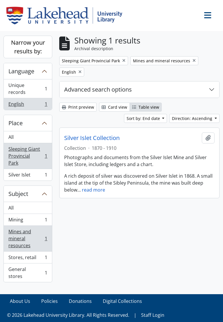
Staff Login (152, 315)
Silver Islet (27, 176)
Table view (145, 107)
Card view (114, 107)
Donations (80, 301)
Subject (18, 194)
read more (93, 190)
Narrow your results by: (28, 47)
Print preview (78, 107)
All (11, 137)
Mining (27, 221)
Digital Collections (122, 301)
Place (15, 123)
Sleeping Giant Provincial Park (27, 156)
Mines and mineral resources (27, 238)
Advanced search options (98, 89)
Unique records (27, 88)
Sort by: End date (144, 118)
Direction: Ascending (192, 118)
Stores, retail (27, 258)
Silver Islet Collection (92, 137)
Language (21, 71)
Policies (49, 301)
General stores (27, 272)
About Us (20, 301)
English (27, 105)
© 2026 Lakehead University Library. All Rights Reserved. (68, 315)
